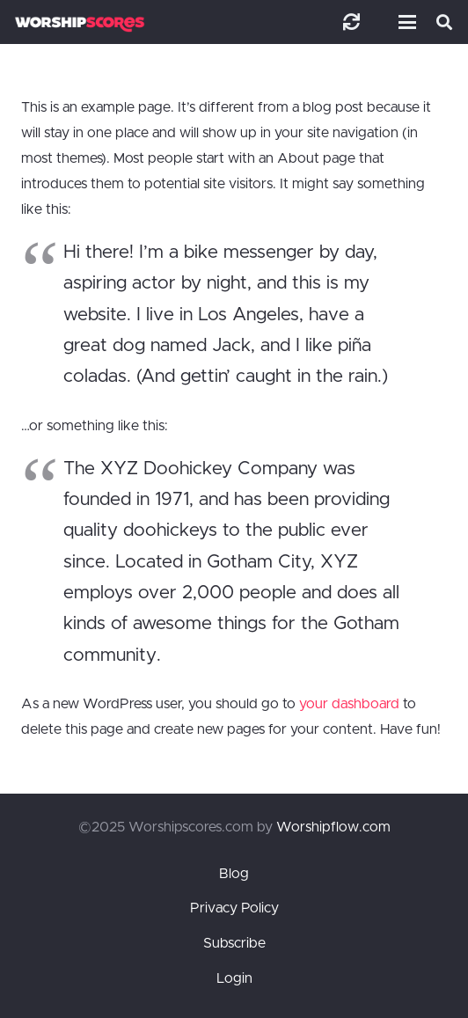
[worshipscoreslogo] (79, 24)
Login (234, 978)
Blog (234, 874)
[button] (404, 22)
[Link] (351, 21)
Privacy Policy (234, 908)
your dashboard (349, 704)
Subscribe (234, 943)
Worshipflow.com (333, 827)
